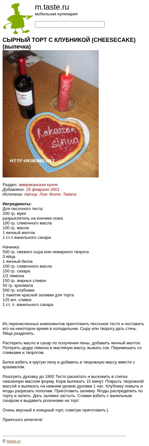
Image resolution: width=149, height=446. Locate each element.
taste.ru (14, 441)
